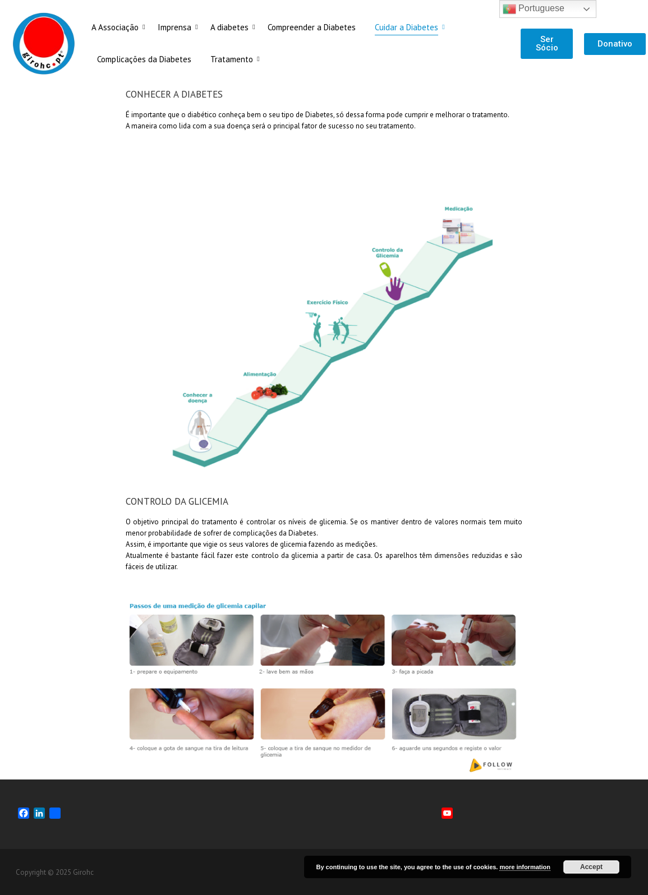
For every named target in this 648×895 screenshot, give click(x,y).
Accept (591, 867)
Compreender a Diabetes (312, 27)
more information (524, 867)
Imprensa (176, 27)
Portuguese (533, 9)
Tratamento (233, 59)
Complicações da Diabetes (144, 59)
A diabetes (231, 27)
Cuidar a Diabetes (408, 27)
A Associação (117, 27)
